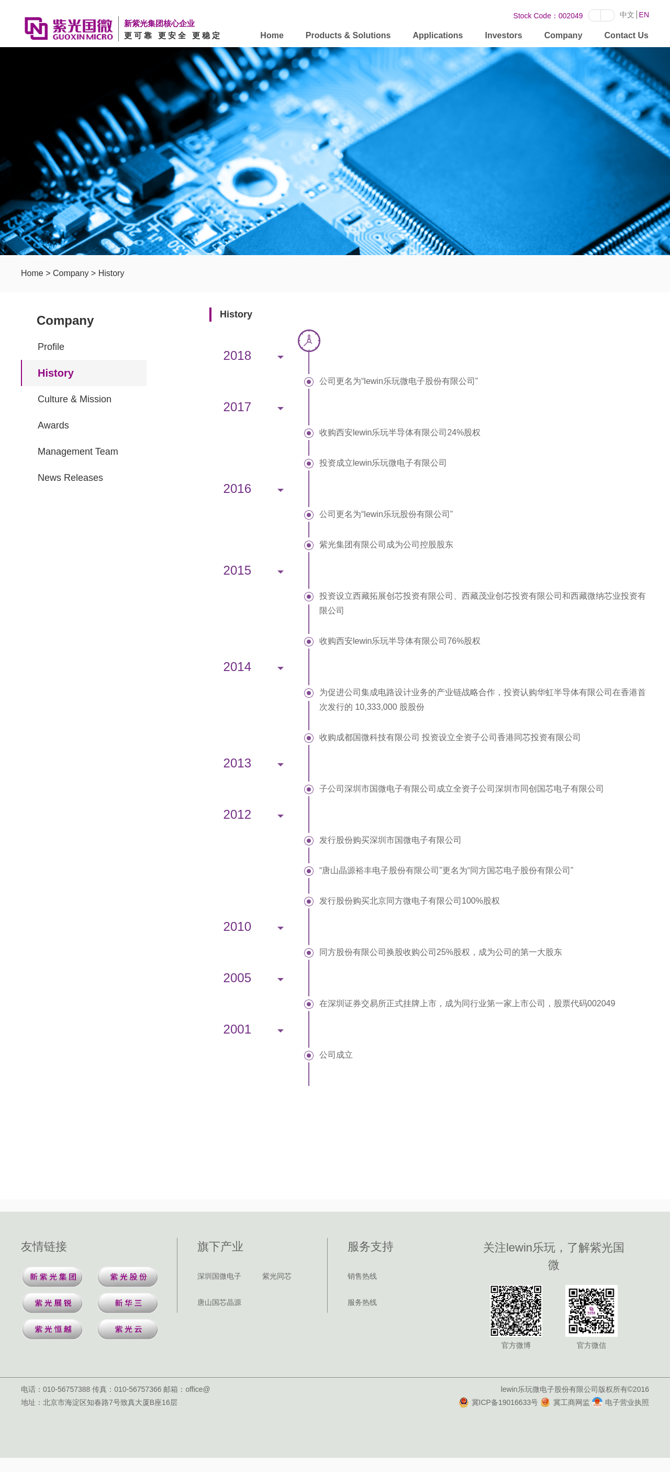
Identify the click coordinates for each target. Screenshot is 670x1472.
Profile (51, 347)
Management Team (78, 451)
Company (563, 37)
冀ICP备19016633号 (499, 1402)
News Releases (70, 478)
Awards (53, 425)
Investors (503, 37)
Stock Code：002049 (548, 16)
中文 (627, 14)
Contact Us (627, 37)
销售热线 (362, 1276)
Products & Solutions (348, 37)
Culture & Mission (74, 399)
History (111, 273)
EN (644, 14)
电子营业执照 (620, 1402)
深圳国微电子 (219, 1276)
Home (271, 37)
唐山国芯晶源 (219, 1302)
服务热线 (362, 1302)
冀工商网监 (565, 1402)
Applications (437, 37)
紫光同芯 (277, 1276)
